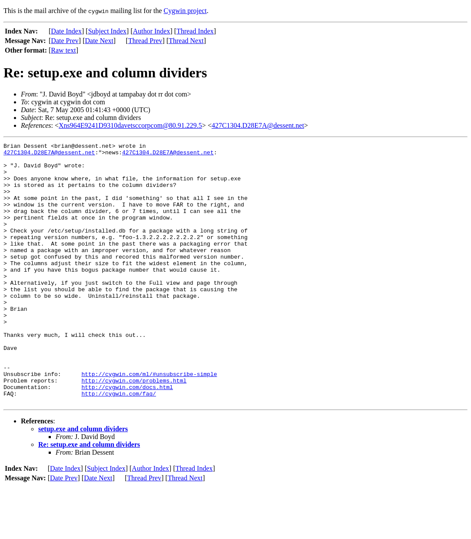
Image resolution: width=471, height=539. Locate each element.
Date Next (99, 40)
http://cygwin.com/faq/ (118, 444)
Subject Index (107, 31)
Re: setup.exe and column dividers (89, 496)
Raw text (63, 50)
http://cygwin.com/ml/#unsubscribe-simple (149, 421)
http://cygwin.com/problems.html (133, 429)
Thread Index (195, 31)
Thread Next (186, 40)
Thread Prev (145, 40)
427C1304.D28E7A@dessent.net (258, 125)
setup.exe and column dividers (83, 481)
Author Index (151, 31)
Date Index (66, 31)
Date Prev (65, 40)
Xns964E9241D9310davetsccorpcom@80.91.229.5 (130, 125)
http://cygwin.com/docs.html (127, 436)
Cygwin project (185, 10)
